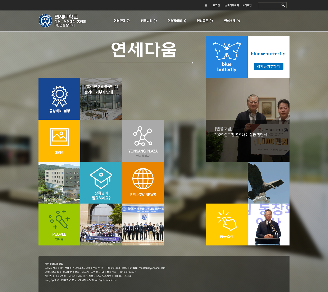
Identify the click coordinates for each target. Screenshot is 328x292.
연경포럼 (121, 21)
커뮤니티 (148, 21)
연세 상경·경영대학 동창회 (64, 21)
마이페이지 (231, 5)
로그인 (216, 5)
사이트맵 (247, 5)
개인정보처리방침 (54, 264)
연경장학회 (176, 21)
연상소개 (232, 21)
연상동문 (204, 21)
